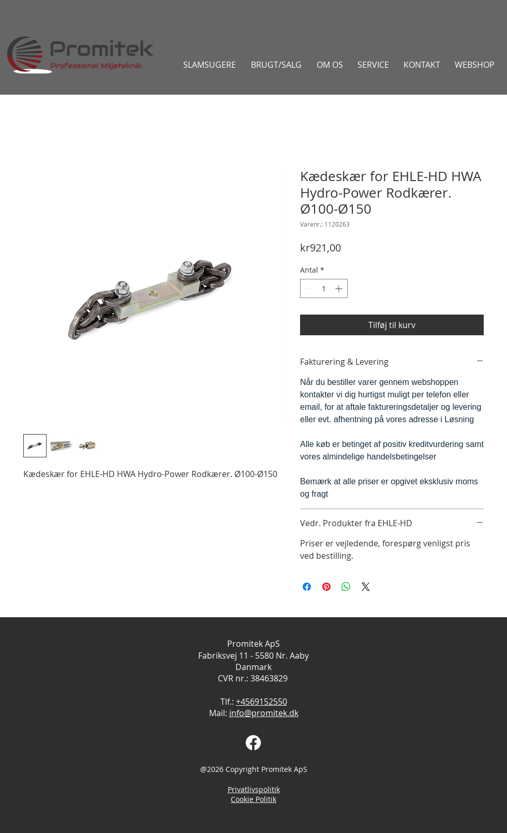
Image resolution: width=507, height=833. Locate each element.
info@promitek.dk (264, 713)
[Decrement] (308, 288)
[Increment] (339, 288)
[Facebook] (253, 743)
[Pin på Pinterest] (326, 587)
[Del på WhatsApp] (346, 587)
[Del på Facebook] (307, 587)
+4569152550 (261, 701)
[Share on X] (366, 587)
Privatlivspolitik (254, 789)
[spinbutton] (324, 288)
